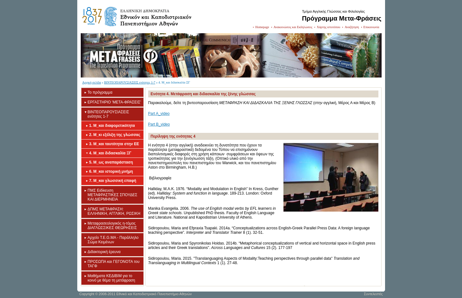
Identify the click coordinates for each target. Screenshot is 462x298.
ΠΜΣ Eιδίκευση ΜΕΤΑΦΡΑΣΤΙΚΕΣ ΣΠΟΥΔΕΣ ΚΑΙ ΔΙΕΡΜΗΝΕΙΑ (112, 195)
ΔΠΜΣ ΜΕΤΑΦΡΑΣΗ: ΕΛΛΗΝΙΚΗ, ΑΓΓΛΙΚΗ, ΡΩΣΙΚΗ (114, 211)
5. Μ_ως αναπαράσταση (111, 162)
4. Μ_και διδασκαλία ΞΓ (110, 153)
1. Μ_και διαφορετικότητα (112, 125)
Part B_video (159, 124)
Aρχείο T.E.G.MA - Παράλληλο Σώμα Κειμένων (113, 239)
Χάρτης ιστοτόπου (328, 27)
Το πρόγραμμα (100, 92)
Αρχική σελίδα (91, 82)
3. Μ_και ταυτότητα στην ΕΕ (114, 144)
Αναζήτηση (352, 27)
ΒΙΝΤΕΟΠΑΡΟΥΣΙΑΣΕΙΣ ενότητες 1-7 (129, 82)
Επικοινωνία (371, 27)
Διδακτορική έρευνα (104, 252)
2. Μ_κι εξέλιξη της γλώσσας (114, 135)
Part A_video (159, 113)
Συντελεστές (373, 294)
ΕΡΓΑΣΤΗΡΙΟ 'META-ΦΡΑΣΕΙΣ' (114, 102)
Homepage (262, 27)
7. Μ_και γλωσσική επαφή (112, 180)
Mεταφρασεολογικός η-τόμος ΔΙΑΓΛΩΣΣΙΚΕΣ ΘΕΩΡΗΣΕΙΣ (112, 225)
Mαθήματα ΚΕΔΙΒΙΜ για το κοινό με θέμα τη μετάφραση (111, 278)
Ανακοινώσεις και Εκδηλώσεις (293, 27)
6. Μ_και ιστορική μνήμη (111, 171)
